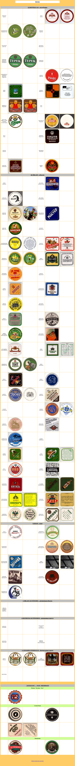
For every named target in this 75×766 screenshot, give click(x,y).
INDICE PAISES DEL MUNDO (37, 761)
